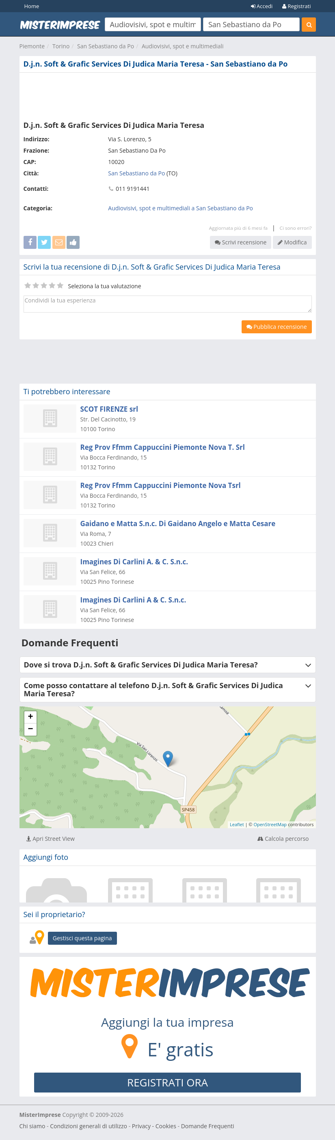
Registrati (296, 6)
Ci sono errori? (296, 228)
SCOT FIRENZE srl (109, 409)
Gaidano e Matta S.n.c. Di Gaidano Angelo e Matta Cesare (178, 523)
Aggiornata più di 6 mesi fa (238, 228)
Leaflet (237, 824)
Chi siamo (32, 1126)
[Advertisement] (167, 95)
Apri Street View (50, 838)
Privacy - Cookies (154, 1126)
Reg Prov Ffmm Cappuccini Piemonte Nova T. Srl (162, 447)
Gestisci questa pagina (82, 938)
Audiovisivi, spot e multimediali (183, 46)
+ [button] (30, 717)
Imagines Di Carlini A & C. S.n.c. (133, 600)
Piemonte (32, 46)
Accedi (262, 6)
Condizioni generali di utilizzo (88, 1126)
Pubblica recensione (276, 326)
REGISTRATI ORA (167, 1082)
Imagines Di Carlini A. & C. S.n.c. (134, 561)
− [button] (30, 729)
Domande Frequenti (207, 1126)
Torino (60, 46)
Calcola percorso (283, 838)
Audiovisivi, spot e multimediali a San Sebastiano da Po (180, 208)
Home (31, 6)
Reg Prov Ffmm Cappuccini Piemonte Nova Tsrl (160, 485)
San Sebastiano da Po (105, 46)
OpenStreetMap (270, 824)
